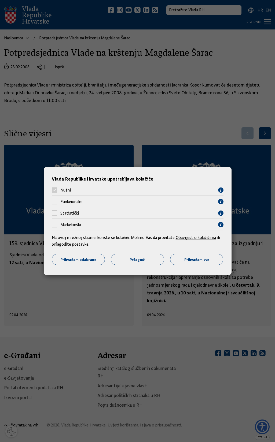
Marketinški (70, 224)
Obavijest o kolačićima (196, 237)
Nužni (65, 190)
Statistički (69, 213)
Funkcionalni (71, 201)
